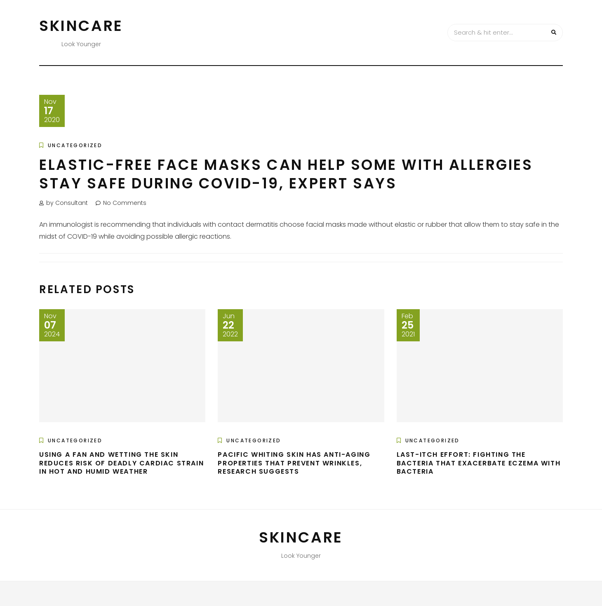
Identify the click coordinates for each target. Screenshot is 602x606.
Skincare (81, 25)
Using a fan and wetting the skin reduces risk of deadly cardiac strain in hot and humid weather (121, 463)
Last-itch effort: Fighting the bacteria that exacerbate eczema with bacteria (479, 463)
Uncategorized (75, 145)
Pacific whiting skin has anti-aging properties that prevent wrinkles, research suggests (294, 463)
